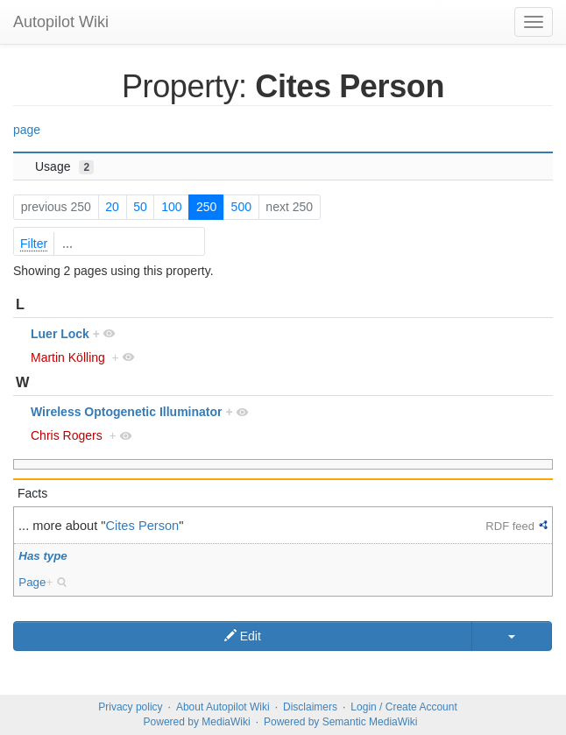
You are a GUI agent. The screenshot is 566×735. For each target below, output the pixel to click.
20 (112, 207)
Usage (64, 166)
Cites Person (143, 526)
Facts (32, 493)
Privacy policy (130, 707)
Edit (242, 636)
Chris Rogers (67, 435)
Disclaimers (310, 707)
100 (171, 207)
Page (32, 582)
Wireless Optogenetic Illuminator (126, 412)
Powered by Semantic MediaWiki (340, 722)
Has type (42, 555)
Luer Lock (60, 334)
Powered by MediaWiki (197, 722)
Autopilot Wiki (61, 22)
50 (140, 207)
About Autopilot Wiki (223, 707)
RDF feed (509, 526)
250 (206, 207)
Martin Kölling (68, 357)
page (26, 130)
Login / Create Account (403, 707)
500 (241, 207)
